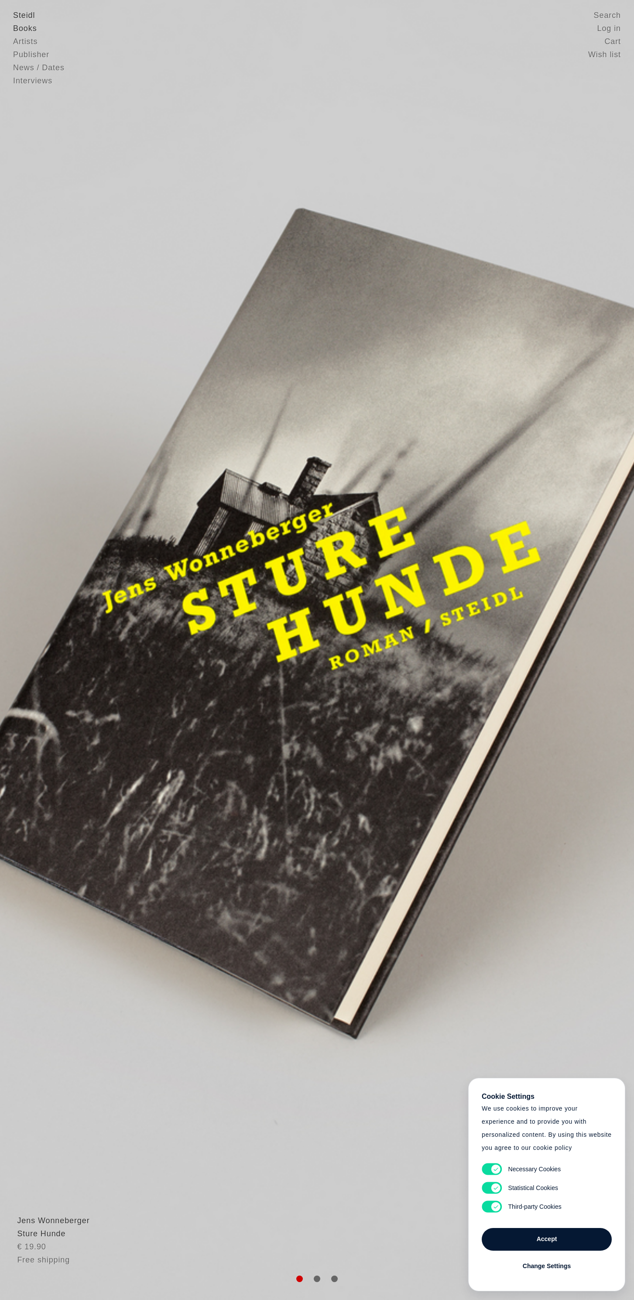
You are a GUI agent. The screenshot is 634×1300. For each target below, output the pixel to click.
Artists (25, 41)
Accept (547, 1238)
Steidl (24, 15)
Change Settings (547, 1265)
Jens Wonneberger (49, 1241)
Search (607, 15)
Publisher (31, 54)
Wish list (604, 54)
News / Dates (39, 67)
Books (25, 28)
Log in (609, 28)
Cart (612, 41)
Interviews (32, 80)
